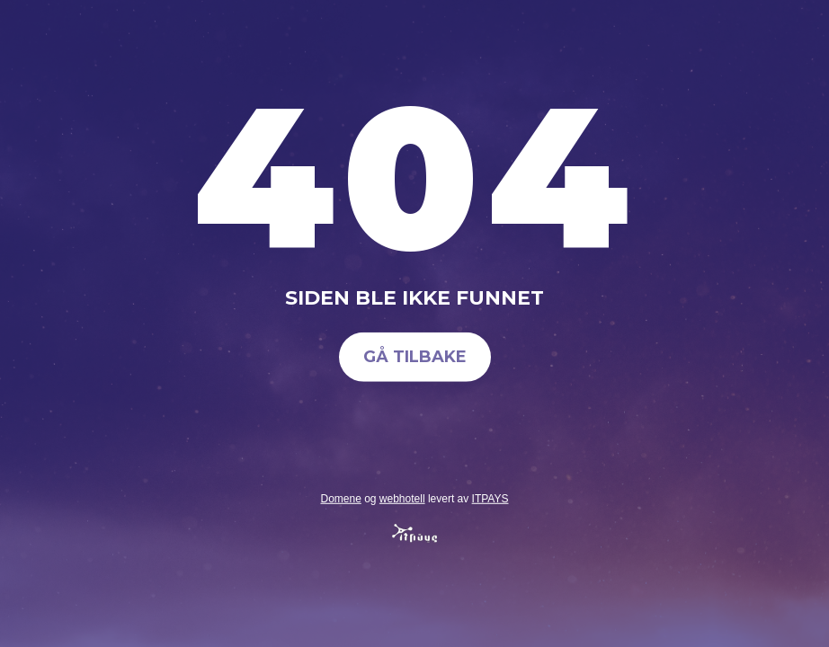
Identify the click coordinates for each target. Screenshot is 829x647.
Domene (340, 498)
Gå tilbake (415, 357)
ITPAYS (490, 498)
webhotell (402, 498)
